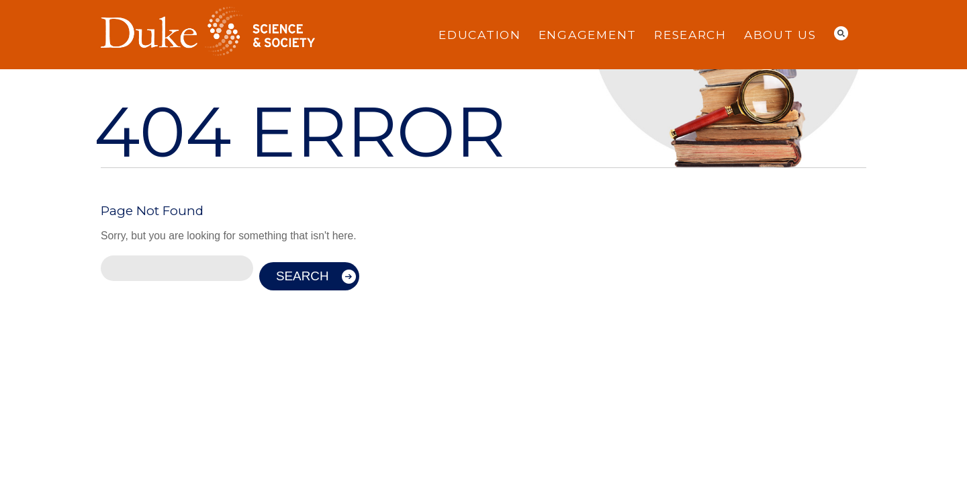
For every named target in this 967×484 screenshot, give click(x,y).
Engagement (588, 35)
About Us (780, 35)
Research (690, 35)
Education (480, 35)
